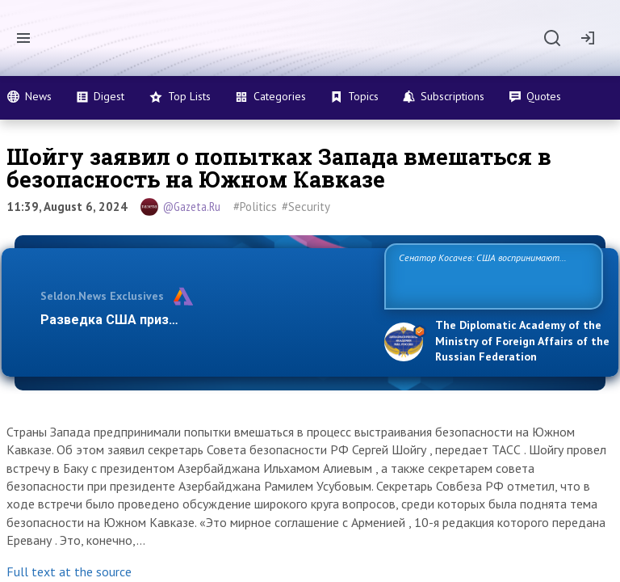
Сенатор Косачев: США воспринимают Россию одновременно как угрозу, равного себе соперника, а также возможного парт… (491, 275)
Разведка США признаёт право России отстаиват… (203, 319)
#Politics (255, 206)
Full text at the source (69, 571)
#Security (306, 206)
